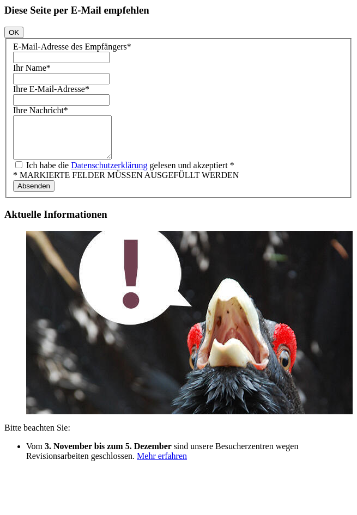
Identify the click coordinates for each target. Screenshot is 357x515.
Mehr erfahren (162, 464)
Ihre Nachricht (40, 110)
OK (14, 32)
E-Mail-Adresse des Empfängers (72, 46)
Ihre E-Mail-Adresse (51, 89)
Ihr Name (32, 67)
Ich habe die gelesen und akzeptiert (129, 173)
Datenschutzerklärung (109, 173)
